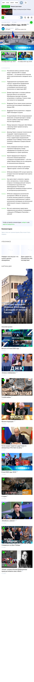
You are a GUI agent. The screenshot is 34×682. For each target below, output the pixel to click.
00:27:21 (4, 179)
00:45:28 (4, 208)
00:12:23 (4, 103)
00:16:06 (4, 116)
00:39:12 (4, 193)
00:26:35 (4, 172)
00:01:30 (4, 70)
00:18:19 (4, 132)
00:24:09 (4, 155)
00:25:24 (4, 166)
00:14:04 (4, 110)
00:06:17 (4, 81)
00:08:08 (4, 92)
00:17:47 (4, 125)
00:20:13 (4, 146)
